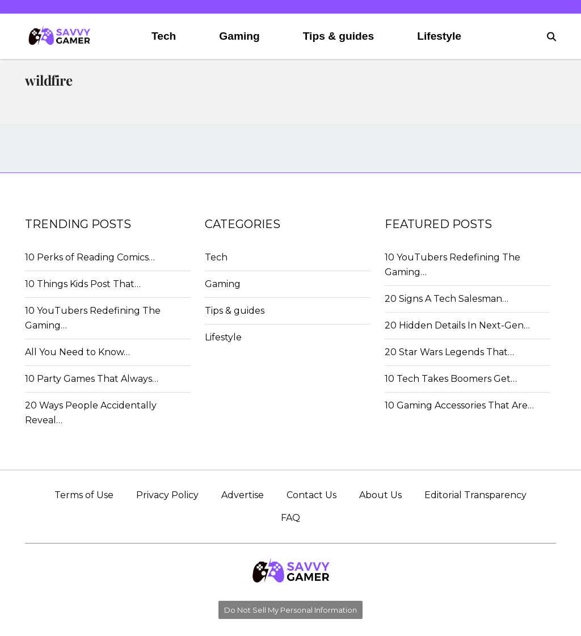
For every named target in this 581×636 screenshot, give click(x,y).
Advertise (242, 495)
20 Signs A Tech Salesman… (446, 298)
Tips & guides (338, 36)
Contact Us (311, 495)
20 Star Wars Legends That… (449, 352)
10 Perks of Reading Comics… (90, 257)
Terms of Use (83, 495)
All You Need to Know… (77, 352)
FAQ (290, 517)
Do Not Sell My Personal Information (290, 609)
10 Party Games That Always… (91, 378)
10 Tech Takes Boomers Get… (451, 378)
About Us (380, 495)
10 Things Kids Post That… (83, 284)
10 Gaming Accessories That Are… (459, 405)
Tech (163, 36)
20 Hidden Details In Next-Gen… (457, 325)
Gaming (239, 36)
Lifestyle (439, 36)
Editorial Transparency (475, 495)
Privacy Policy (167, 495)
